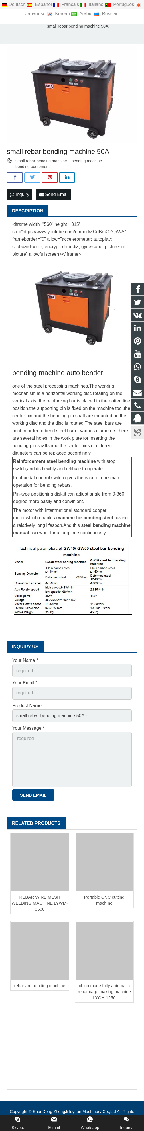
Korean (59, 13)
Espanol (40, 4)
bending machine (87, 161)
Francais (66, 4)
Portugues (120, 4)
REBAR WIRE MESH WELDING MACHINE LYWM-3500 (40, 903)
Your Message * (28, 728)
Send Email (53, 194)
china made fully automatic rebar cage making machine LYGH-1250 (104, 991)
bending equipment (32, 166)
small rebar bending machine (41, 161)
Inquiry (19, 194)
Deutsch (14, 4)
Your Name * (25, 660)
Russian (106, 13)
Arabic (82, 13)
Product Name (27, 705)
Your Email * (24, 682)
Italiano (92, 4)
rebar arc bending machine (39, 985)
